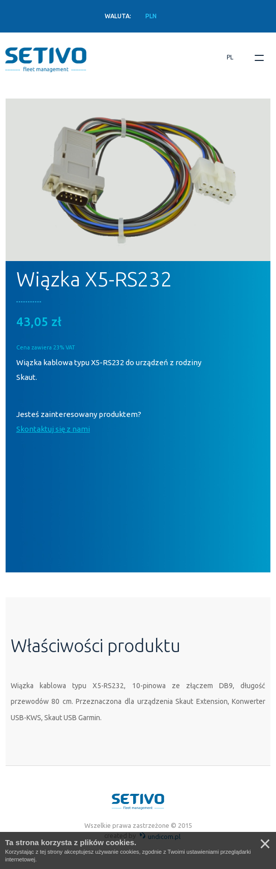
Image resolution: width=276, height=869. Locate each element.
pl (230, 57)
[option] (138, 180)
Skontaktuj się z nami (53, 429)
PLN (151, 16)
